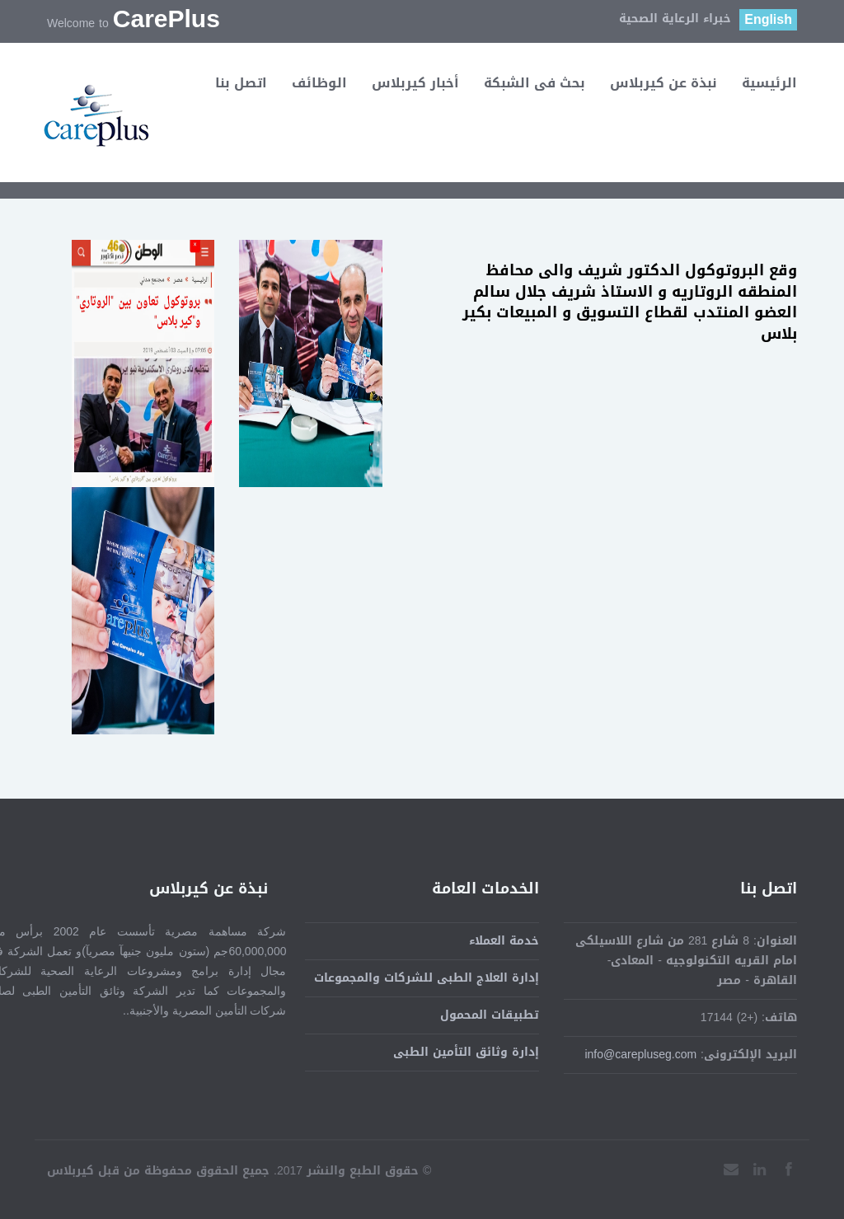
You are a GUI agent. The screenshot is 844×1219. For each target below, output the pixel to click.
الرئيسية (769, 83)
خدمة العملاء (504, 941)
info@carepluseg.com (640, 1054)
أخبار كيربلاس (415, 83)
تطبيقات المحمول (489, 1015)
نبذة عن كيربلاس (663, 83)
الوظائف (319, 83)
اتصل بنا (241, 83)
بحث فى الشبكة (534, 83)
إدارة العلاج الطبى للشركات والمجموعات (426, 978)
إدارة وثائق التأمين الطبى (466, 1052)
